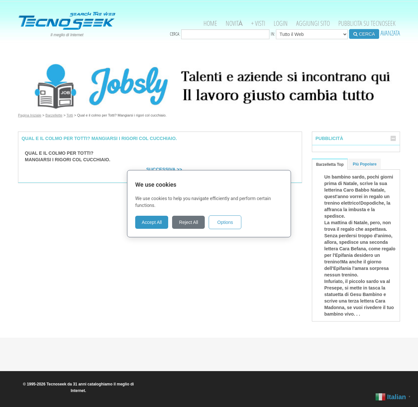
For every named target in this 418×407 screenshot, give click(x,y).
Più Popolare (365, 164)
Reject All (188, 222)
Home (210, 23)
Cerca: (219, 34)
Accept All (152, 222)
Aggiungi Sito (313, 23)
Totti (69, 115)
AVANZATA (390, 33)
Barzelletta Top (330, 164)
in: (309, 34)
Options (225, 222)
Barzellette (53, 115)
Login (281, 23)
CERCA (364, 34)
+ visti (258, 23)
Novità (234, 23)
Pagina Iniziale (29, 115)
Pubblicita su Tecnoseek (366, 23)
